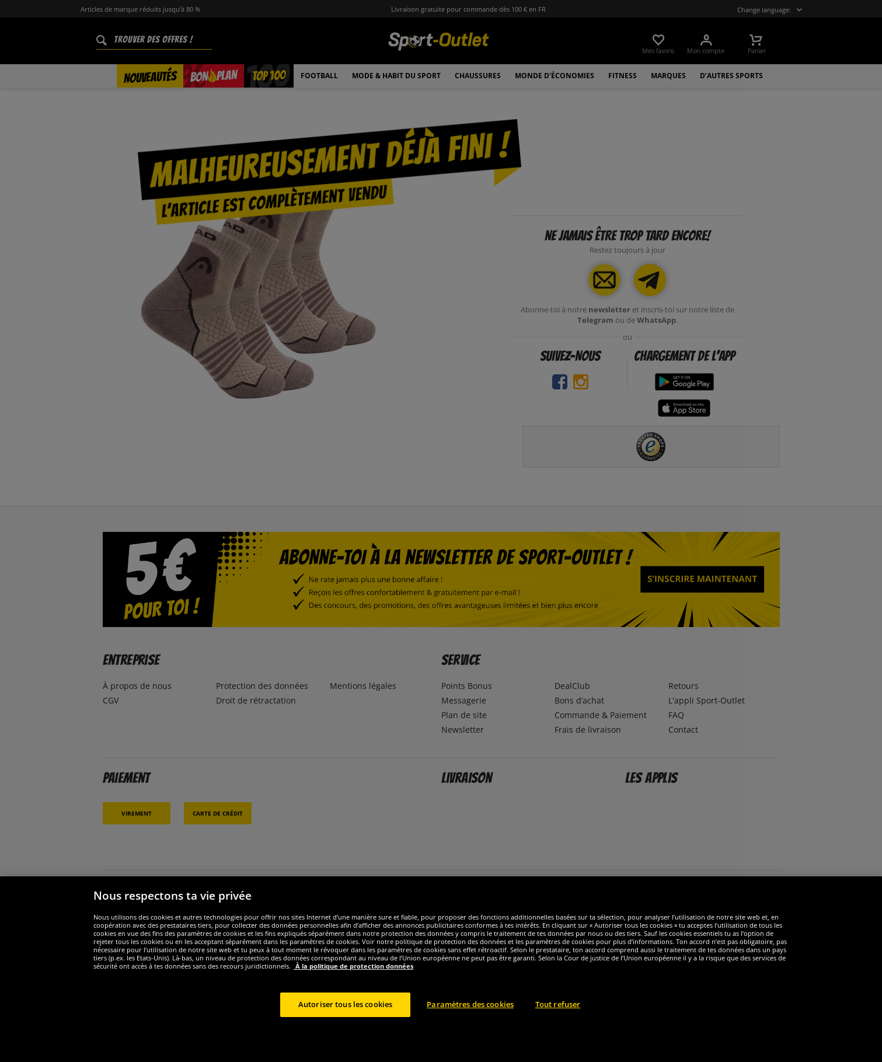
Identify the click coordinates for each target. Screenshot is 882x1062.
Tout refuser (558, 1018)
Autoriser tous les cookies (345, 1018)
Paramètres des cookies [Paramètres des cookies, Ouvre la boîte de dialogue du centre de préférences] (470, 1018)
